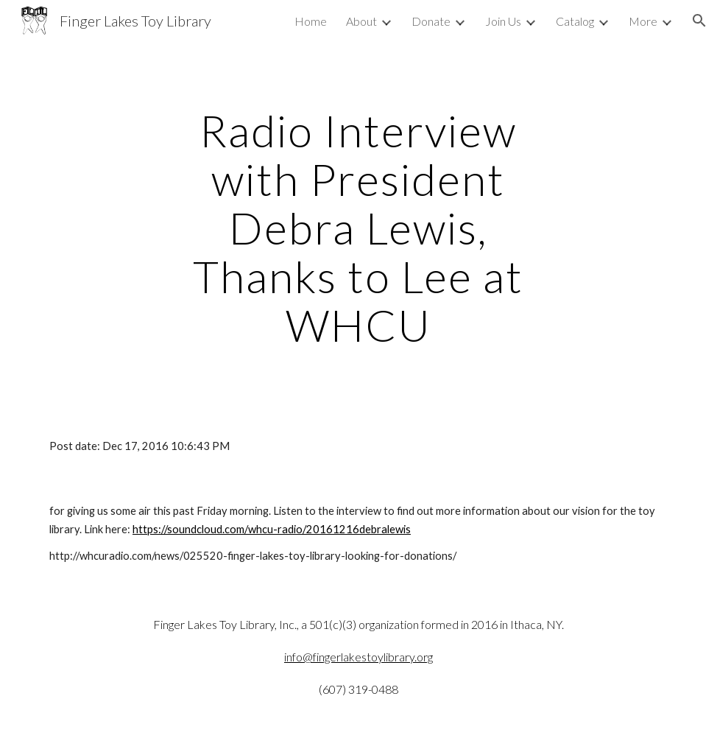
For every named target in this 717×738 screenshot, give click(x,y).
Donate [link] (431, 21)
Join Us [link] (503, 21)
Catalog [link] (575, 21)
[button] (699, 20)
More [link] (643, 21)
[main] (358, 227)
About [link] (361, 21)
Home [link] (310, 21)
